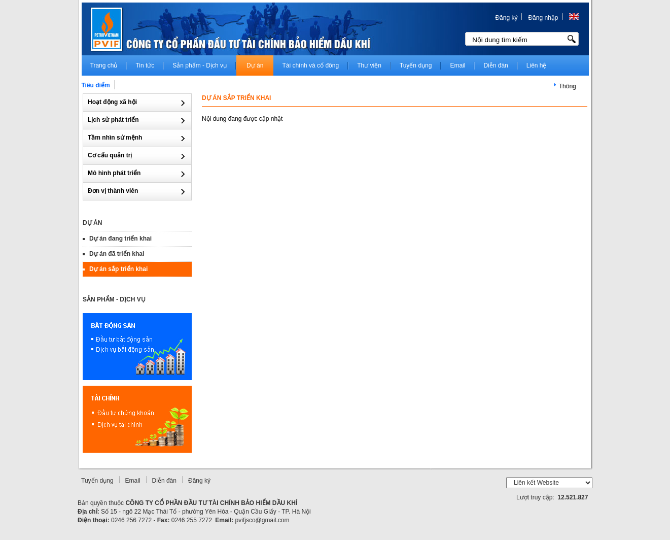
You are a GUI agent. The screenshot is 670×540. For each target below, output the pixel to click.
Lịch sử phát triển (114, 119)
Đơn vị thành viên (114, 190)
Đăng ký (506, 17)
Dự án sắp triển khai (119, 269)
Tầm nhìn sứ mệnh (116, 137)
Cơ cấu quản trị (111, 155)
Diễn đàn (164, 480)
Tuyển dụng (97, 480)
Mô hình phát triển (115, 173)
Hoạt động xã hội (113, 102)
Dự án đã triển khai (117, 253)
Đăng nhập (543, 17)
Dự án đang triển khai (121, 238)
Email (132, 480)
